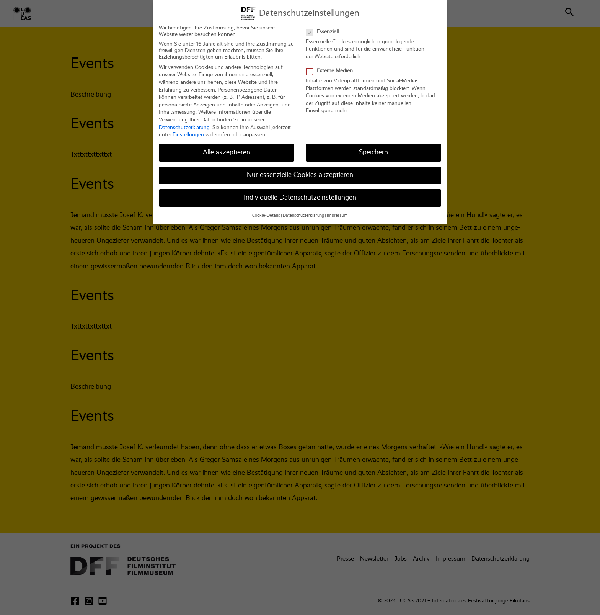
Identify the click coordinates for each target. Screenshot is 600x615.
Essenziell (325, 26)
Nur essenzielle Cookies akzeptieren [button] (300, 169)
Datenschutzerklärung (184, 121)
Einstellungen (188, 129)
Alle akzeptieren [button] (226, 147)
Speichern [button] (373, 147)
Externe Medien (332, 65)
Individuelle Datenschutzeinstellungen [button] (300, 192)
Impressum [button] (337, 210)
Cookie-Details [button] (266, 210)
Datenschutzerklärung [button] (303, 210)
